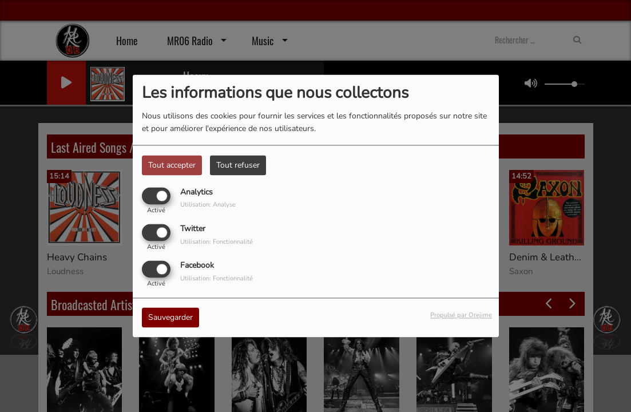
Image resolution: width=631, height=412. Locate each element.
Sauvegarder (170, 317)
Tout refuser (238, 165)
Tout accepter (172, 165)
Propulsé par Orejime (461, 315)
